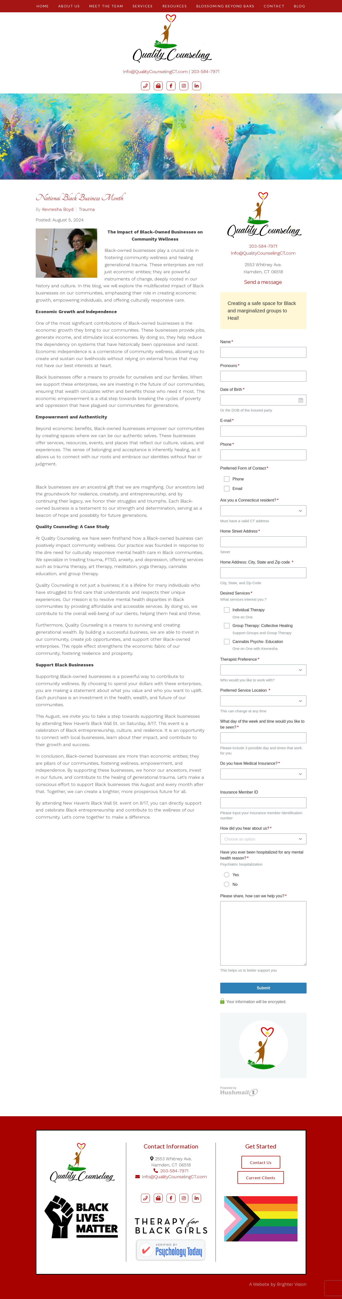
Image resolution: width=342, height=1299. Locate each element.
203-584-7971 (205, 71)
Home (43, 6)
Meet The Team (106, 6)
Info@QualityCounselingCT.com (155, 71)
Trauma (87, 209)
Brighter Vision (291, 1284)
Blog (299, 6)
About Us (69, 6)
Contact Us (261, 1162)
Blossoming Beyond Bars (225, 6)
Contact (274, 6)
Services (143, 6)
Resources (174, 6)
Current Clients (260, 1178)
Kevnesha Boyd (58, 209)
